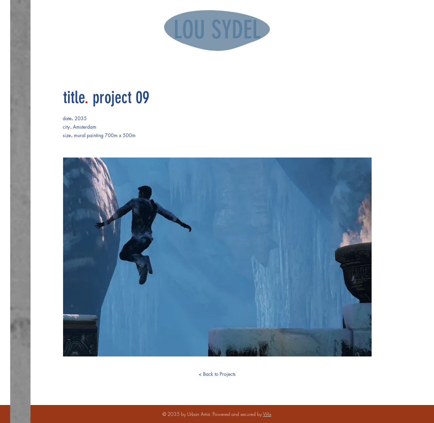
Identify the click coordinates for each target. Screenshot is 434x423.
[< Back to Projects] (217, 374)
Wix (267, 414)
